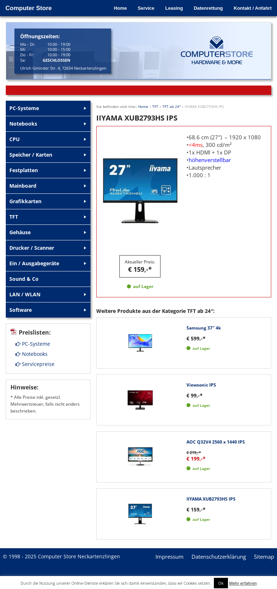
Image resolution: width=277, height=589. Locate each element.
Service (146, 8)
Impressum (169, 556)
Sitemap (264, 556)
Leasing (174, 8)
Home (120, 8)
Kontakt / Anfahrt (253, 8)
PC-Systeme (33, 343)
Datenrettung (208, 8)
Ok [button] (221, 583)
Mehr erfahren (243, 583)
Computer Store (28, 8)
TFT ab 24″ (171, 106)
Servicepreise (35, 364)
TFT (155, 106)
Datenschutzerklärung (219, 556)
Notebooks (32, 353)
